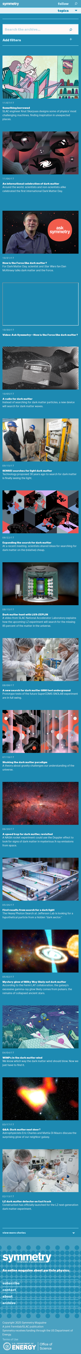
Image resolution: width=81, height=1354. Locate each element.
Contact (9, 1289)
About (7, 1296)
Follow (63, 3)
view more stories (14, 1232)
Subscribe (11, 1283)
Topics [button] (69, 10)
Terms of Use (10, 1339)
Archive (9, 1303)
